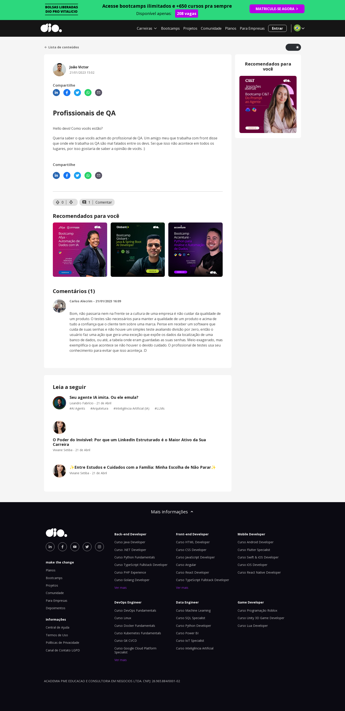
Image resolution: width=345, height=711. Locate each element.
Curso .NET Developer (130, 550)
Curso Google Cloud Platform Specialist (135, 650)
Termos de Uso (57, 635)
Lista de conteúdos (61, 47)
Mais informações (172, 512)
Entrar (277, 28)
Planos (230, 28)
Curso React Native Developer (259, 572)
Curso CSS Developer (191, 550)
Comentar (103, 202)
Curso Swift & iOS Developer (258, 557)
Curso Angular (186, 565)
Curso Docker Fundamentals (134, 625)
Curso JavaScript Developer (195, 557)
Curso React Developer (192, 572)
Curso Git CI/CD (125, 640)
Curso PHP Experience (130, 572)
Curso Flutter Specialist (254, 550)
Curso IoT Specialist (190, 640)
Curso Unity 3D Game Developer (261, 618)
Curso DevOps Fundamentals (135, 610)
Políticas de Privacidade (62, 642)
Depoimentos (55, 608)
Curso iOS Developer (252, 565)
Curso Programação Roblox (257, 610)
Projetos (190, 28)
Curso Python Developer (193, 625)
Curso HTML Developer (193, 542)
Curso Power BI (187, 633)
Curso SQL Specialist (190, 618)
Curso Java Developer (129, 542)
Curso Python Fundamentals (134, 557)
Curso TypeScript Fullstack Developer (140, 565)
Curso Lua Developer (253, 625)
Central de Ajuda (57, 627)
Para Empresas (252, 28)
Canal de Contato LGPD (63, 650)
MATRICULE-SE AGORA (277, 8)
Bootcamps (170, 28)
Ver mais (120, 587)
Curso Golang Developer (131, 580)
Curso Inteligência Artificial (194, 648)
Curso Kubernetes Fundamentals (137, 633)
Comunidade (211, 28)
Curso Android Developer (255, 542)
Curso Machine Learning (193, 610)
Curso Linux (122, 618)
